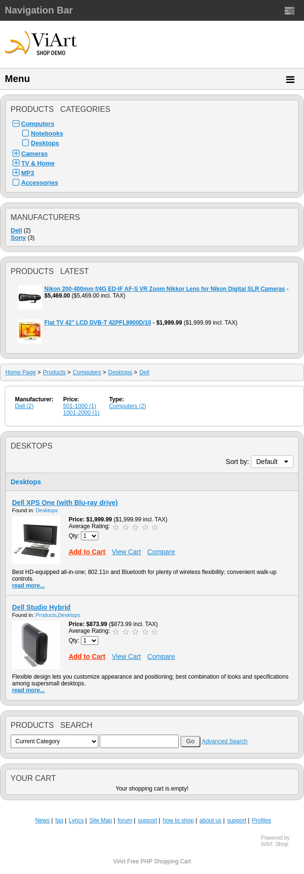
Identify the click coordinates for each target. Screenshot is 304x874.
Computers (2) (127, 406)
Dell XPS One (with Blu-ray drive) (65, 502)
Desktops (45, 143)
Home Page (20, 372)
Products (54, 372)
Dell (16, 230)
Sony (18, 237)
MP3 (27, 173)
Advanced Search (225, 741)
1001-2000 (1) (81, 413)
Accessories (39, 182)
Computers (37, 123)
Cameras (34, 153)
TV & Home (37, 163)
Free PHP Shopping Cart (159, 861)
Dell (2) (24, 406)
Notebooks (47, 133)
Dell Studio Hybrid (41, 607)
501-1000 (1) (79, 406)
